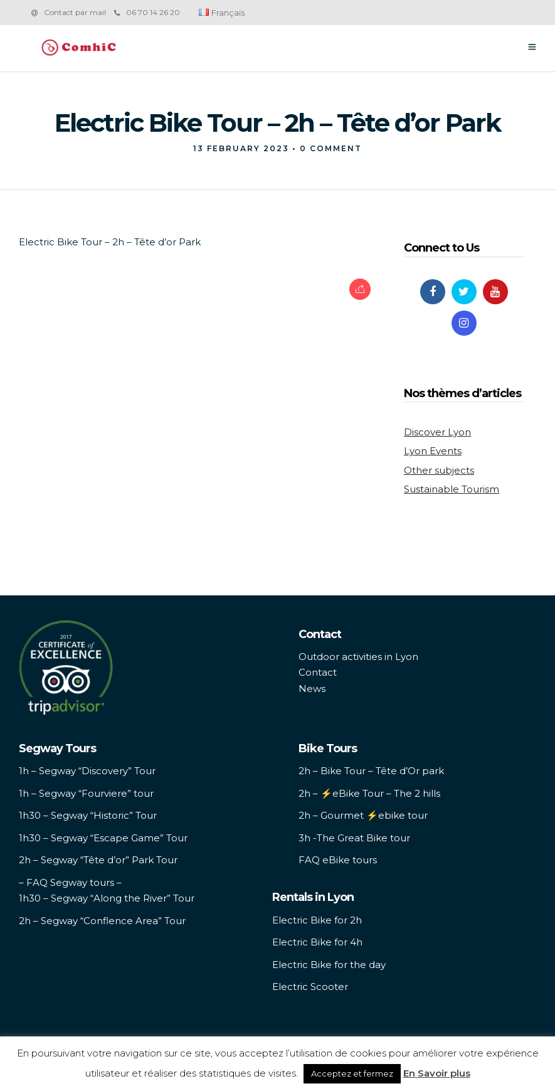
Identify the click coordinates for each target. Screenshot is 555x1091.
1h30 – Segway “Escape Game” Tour (103, 838)
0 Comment (331, 148)
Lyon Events (433, 451)
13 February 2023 (241, 148)
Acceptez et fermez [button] (352, 1073)
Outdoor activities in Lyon (358, 657)
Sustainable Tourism (451, 489)
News (312, 689)
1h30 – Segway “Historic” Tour (88, 815)
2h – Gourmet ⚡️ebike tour (363, 815)
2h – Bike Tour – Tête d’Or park (371, 771)
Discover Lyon (437, 432)
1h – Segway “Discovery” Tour (87, 771)
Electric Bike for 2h (317, 920)
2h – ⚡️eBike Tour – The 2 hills (369, 793)
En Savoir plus (436, 1073)
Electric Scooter (310, 987)
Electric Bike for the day (329, 965)
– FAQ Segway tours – (70, 882)
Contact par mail (75, 12)
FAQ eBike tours (338, 860)
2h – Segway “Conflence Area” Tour (102, 921)
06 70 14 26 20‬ (147, 12)
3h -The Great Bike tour (354, 838)
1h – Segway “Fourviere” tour (86, 793)
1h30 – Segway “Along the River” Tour (106, 898)
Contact (318, 672)
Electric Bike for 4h (317, 942)
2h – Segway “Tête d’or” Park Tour (98, 860)
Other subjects (439, 470)
